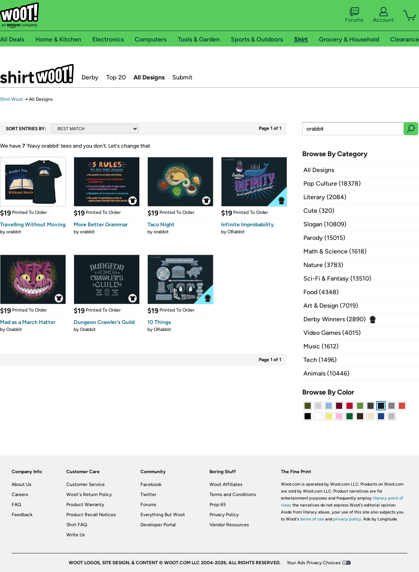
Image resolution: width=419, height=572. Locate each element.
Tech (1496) (320, 360)
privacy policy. (347, 519)
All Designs (148, 77)
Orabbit (14, 329)
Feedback (22, 514)
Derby (90, 77)
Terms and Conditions (233, 494)
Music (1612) (321, 346)
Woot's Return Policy (89, 494)
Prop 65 (218, 504)
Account (383, 15)
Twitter (148, 494)
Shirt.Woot (37, 73)
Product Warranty (85, 504)
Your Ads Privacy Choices (314, 562)
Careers (20, 494)
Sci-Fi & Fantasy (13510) (337, 278)
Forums (354, 15)
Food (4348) (321, 292)
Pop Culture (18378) (332, 183)
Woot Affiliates (226, 484)
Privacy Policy (224, 514)
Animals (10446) (326, 373)
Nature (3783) (323, 265)
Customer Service (85, 484)
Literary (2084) (324, 197)
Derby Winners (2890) (334, 319)
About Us (21, 484)
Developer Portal (158, 524)
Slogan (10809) (324, 224)
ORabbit (236, 231)
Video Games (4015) (332, 332)
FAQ (16, 504)
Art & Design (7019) (330, 305)
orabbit (13, 231)
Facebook (150, 484)
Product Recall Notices (91, 514)
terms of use (312, 519)
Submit (182, 77)
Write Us (75, 535)
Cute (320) (318, 210)
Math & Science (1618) (335, 251)
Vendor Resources (229, 524)
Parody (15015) (324, 237)
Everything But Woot (162, 514)
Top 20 (116, 77)
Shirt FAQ (76, 524)
